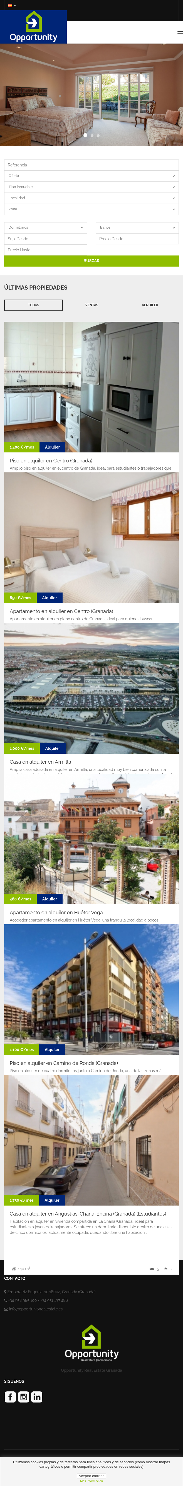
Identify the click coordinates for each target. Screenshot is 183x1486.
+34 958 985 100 (22, 1300)
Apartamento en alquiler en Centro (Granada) (61, 611)
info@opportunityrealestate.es (36, 1309)
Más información (91, 1481)
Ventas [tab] (91, 305)
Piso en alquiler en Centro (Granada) (51, 461)
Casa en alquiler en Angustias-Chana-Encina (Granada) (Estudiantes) (88, 1214)
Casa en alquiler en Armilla (40, 762)
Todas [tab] (33, 305)
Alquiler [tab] (150, 305)
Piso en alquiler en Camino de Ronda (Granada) (64, 1063)
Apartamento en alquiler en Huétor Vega (56, 912)
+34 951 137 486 (54, 1300)
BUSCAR (92, 261)
